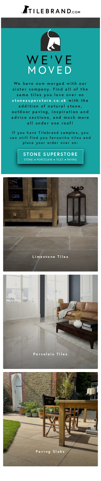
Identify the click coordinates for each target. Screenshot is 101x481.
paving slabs (50, 451)
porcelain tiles (50, 354)
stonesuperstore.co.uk (39, 100)
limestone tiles (50, 257)
